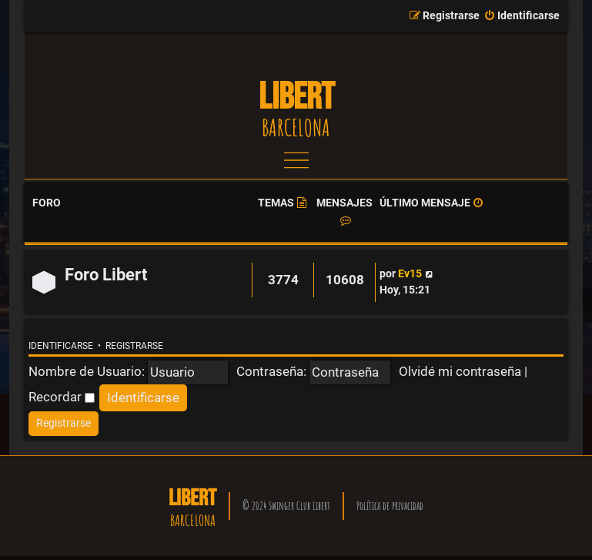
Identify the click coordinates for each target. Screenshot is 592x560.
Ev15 (410, 273)
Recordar (61, 396)
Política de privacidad (389, 505)
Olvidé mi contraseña (460, 371)
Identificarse (60, 345)
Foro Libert (106, 274)
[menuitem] (521, 16)
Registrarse (134, 345)
